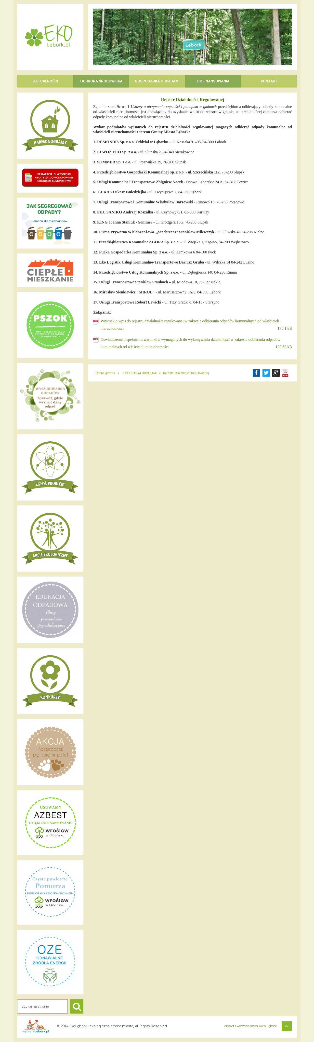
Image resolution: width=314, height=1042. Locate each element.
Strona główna (105, 373)
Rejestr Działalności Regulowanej (186, 373)
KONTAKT (269, 81)
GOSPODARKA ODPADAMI (157, 81)
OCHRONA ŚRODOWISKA (101, 81)
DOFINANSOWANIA (213, 81)
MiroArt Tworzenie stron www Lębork (248, 1026)
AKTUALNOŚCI (45, 81)
